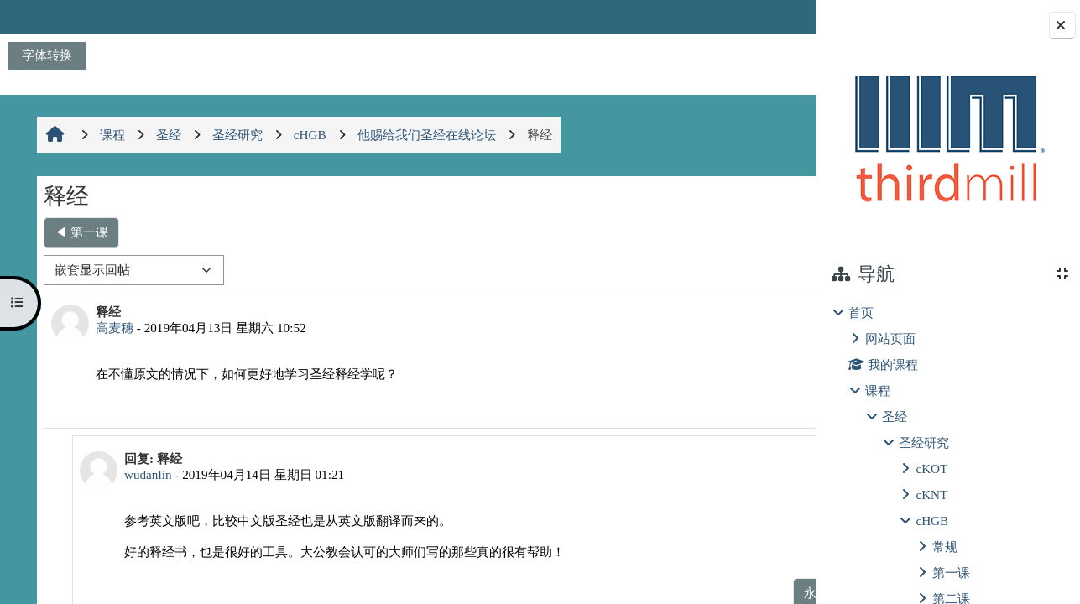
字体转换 (47, 55)
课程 (877, 390)
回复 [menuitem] (756, 401)
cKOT (931, 468)
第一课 (951, 572)
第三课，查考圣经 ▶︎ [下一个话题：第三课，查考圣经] (722, 232)
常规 (944, 546)
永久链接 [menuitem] (696, 401)
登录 (771, 16)
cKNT (931, 494)
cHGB (932, 520)
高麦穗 (113, 327)
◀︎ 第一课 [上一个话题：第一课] (80, 232)
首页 (861, 312)
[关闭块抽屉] (1062, 25)
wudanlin (140, 474)
